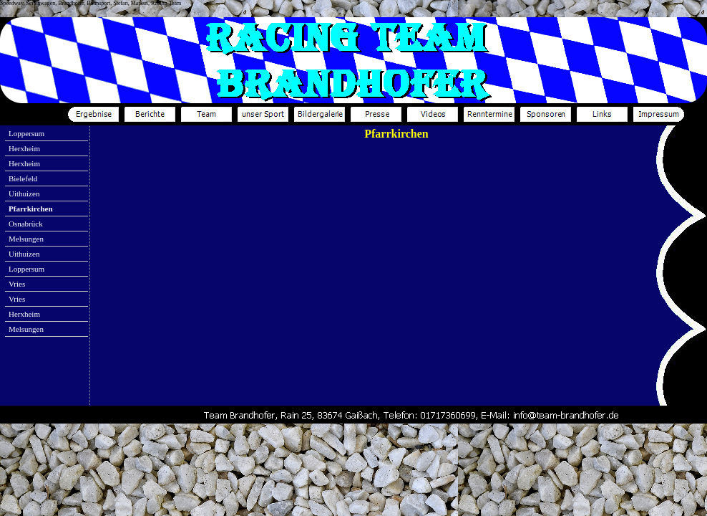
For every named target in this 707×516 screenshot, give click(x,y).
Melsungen (26, 238)
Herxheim (24, 148)
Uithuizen (24, 193)
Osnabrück (26, 223)
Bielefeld (23, 178)
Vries (17, 284)
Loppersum (26, 133)
